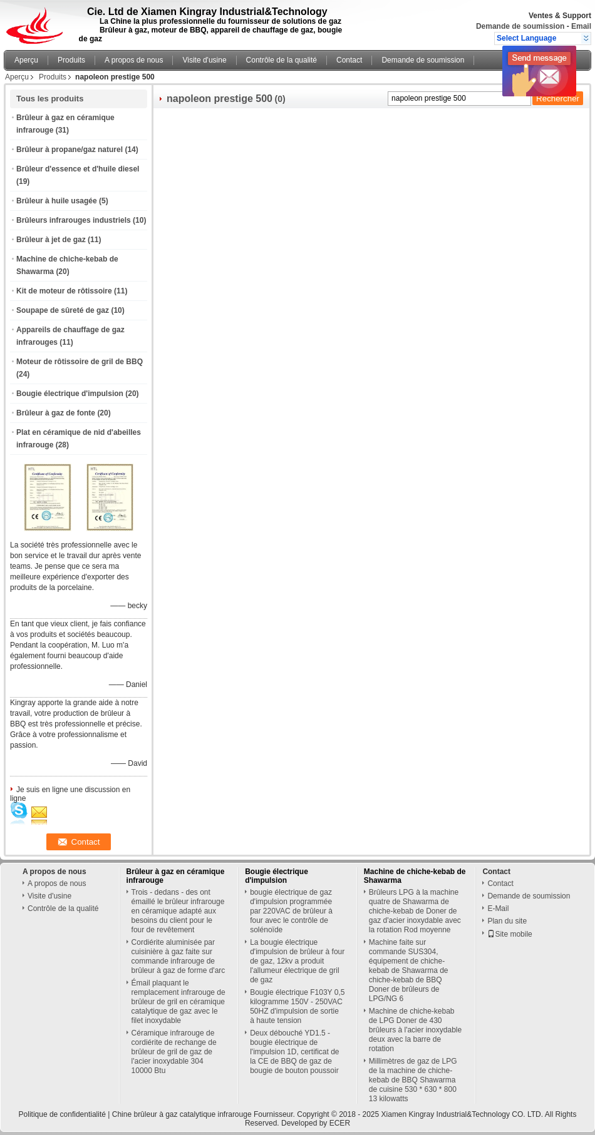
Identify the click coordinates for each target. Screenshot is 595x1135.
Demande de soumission (520, 26)
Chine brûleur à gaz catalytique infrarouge (182, 1114)
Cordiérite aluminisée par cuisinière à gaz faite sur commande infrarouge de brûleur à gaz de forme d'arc (178, 956)
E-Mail (498, 908)
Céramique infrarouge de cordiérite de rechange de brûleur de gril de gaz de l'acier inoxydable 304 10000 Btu (174, 1052)
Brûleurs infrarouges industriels (73, 220)
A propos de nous (134, 60)
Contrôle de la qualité (281, 60)
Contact (349, 60)
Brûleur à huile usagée (56, 200)
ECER (339, 1123)
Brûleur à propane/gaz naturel (69, 149)
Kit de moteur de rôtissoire (64, 291)
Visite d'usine (204, 60)
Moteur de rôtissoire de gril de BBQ (79, 361)
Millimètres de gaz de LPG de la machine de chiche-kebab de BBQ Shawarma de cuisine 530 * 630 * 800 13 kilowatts (413, 1080)
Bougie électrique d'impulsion (69, 393)
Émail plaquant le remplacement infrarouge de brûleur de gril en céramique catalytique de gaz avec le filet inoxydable (178, 1002)
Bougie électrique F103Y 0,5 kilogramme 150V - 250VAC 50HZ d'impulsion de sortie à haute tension (297, 1006)
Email (581, 26)
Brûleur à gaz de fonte (55, 413)
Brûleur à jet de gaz (51, 239)
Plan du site (507, 921)
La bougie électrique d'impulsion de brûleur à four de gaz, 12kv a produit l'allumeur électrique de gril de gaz (297, 961)
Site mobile (509, 934)
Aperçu (26, 60)
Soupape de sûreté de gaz (62, 310)
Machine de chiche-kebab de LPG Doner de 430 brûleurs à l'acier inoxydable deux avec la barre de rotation (415, 1030)
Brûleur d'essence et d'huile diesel (77, 169)
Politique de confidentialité (62, 1114)
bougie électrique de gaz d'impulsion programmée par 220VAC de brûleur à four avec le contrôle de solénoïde (291, 911)
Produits (71, 60)
